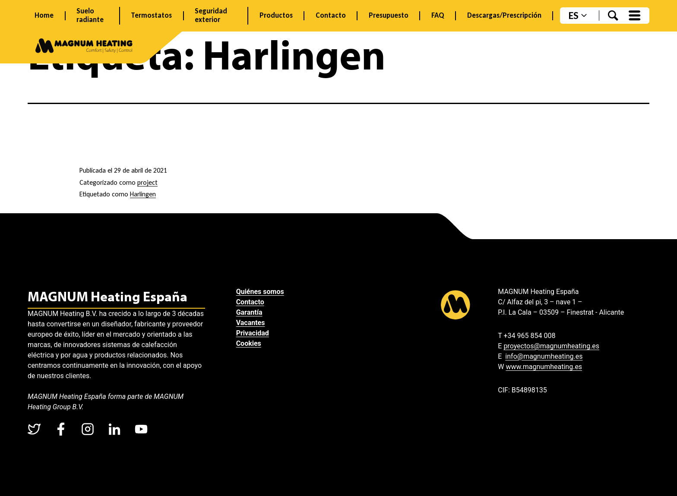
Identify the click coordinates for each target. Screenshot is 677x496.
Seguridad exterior (211, 15)
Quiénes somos (260, 291)
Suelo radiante (90, 15)
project (147, 182)
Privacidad (252, 333)
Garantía (249, 312)
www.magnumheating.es (544, 367)
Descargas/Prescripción (504, 15)
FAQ (437, 15)
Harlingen (143, 194)
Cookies (248, 343)
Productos (276, 15)
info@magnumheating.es (543, 356)
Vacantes (250, 323)
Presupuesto (388, 15)
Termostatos (151, 15)
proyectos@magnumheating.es (551, 346)
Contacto (331, 15)
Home (44, 15)
